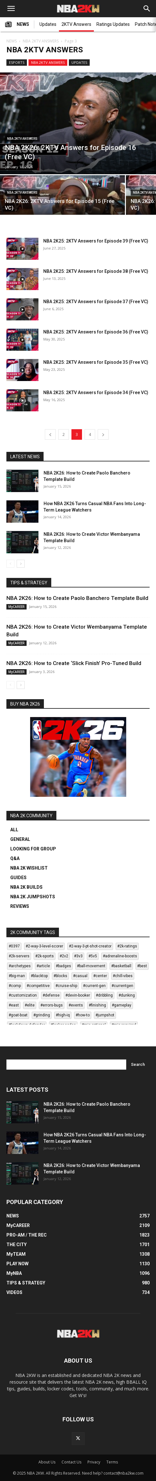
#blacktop (39, 976)
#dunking (127, 995)
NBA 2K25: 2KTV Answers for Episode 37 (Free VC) (95, 301)
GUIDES (18, 877)
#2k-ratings (127, 946)
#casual (80, 976)
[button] (11, 8)
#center (100, 976)
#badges (63, 966)
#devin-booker (77, 995)
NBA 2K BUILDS (26, 887)
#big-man (17, 976)
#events (76, 1005)
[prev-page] (50, 434)
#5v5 (92, 956)
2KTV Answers (76, 24)
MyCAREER (16, 606)
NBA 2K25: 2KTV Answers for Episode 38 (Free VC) (95, 271)
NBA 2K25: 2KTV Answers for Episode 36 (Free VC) (95, 331)
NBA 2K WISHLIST (29, 868)
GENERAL (20, 839)
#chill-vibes (123, 976)
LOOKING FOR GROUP (33, 848)
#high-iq (63, 1015)
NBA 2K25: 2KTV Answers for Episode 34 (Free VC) (95, 392)
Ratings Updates (113, 24)
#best (142, 966)
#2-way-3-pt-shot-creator (90, 946)
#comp (15, 986)
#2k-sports (44, 956)
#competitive (38, 986)
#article (43, 966)
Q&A (15, 858)
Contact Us (71, 1462)
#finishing (97, 1005)
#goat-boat (18, 1015)
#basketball (121, 966)
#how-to (83, 1015)
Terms (112, 1462)
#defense (51, 995)
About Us (46, 1462)
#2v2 (64, 956)
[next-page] (103, 434)
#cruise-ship (66, 986)
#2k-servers (19, 956)
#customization (23, 995)
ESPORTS (16, 62)
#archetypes (20, 966)
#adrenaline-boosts (120, 956)
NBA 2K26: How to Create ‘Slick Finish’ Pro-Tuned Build (73, 663)
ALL (14, 829)
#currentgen (122, 986)
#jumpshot (104, 1015)
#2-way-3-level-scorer (44, 946)
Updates (47, 24)
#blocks (60, 976)
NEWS (17, 24)
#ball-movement (91, 966)
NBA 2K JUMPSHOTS (32, 896)
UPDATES (79, 62)
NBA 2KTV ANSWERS (41, 41)
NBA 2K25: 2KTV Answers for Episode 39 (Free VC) (95, 240)
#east (14, 1005)
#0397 (14, 946)
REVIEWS (19, 906)
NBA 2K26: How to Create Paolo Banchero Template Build (77, 598)
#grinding (41, 1015)
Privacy (93, 1462)
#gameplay (121, 1005)
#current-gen (94, 986)
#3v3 (78, 956)
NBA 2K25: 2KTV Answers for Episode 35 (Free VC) (95, 362)
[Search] (147, 8)
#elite (30, 1005)
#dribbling (104, 995)
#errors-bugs (51, 1005)
